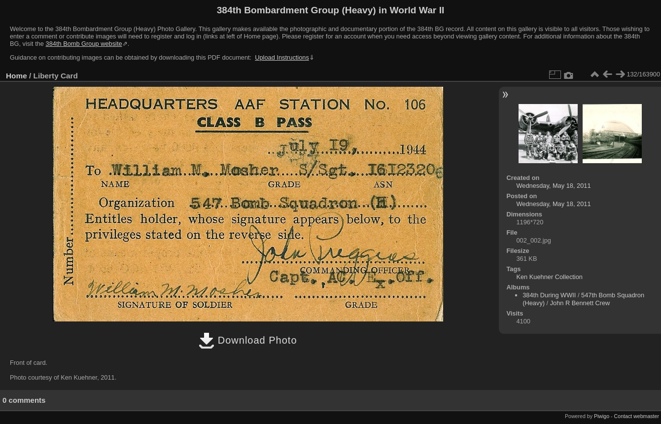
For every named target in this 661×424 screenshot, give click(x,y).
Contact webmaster (636, 416)
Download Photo (248, 340)
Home (16, 75)
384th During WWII (549, 295)
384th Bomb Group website (84, 43)
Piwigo (601, 416)
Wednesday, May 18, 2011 (553, 185)
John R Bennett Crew (580, 303)
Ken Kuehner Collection (549, 277)
